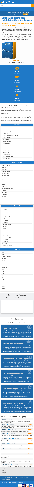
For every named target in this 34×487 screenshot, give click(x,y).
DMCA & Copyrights (6, 479)
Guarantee (26, 477)
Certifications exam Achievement (13, 344)
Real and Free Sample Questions (13, 374)
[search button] (32, 5)
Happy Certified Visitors (10, 329)
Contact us (16, 477)
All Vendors (7, 477)
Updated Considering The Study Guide (14, 389)
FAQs (12, 477)
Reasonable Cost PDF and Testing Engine (15, 359)
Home (3, 477)
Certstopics (24, 375)
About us (21, 477)
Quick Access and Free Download (13, 404)
